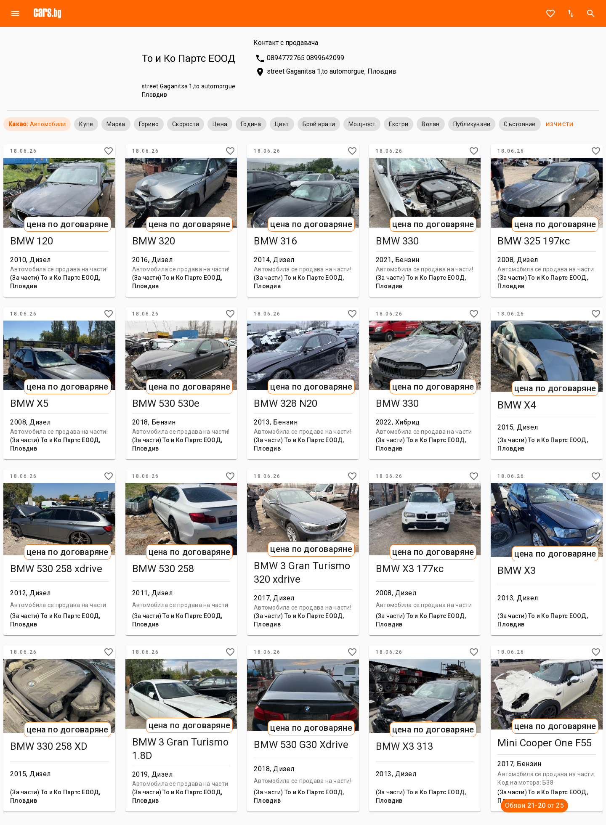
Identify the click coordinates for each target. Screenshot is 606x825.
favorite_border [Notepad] (550, 13)
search (591, 13)
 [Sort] (571, 13)
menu (15, 13)
